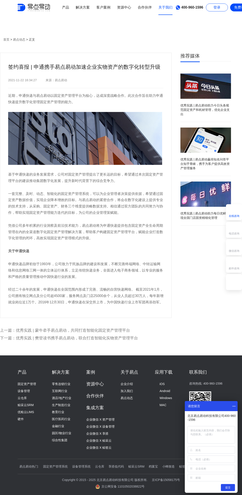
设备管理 (24, 391)
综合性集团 (59, 440)
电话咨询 (234, 229)
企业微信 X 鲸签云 (99, 447)
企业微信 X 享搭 (97, 433)
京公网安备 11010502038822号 (120, 486)
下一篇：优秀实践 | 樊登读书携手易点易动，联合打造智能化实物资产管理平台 (69, 338)
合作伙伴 (95, 395)
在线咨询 (234, 212)
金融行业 (58, 426)
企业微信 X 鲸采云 (99, 440)
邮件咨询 (234, 264)
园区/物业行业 (61, 433)
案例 (90, 372)
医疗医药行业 (61, 419)
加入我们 (127, 391)
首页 (6, 39)
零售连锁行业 (61, 384)
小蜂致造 (168, 466)
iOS (160, 384)
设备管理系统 (81, 466)
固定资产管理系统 (55, 466)
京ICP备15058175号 (166, 480)
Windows (163, 398)
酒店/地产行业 (61, 398)
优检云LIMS (26, 412)
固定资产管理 (27, 384)
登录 (216, 7)
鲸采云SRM (26, 405)
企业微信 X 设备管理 (100, 426)
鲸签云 (183, 466)
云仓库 (22, 398)
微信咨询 (234, 246)
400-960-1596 (189, 7)
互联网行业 (59, 391)
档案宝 (153, 466)
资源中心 (95, 384)
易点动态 (19, 39)
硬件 (21, 419)
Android (162, 391)
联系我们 (198, 372)
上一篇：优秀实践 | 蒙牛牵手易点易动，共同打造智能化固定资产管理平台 (65, 330)
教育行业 (58, 412)
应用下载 (163, 372)
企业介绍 (127, 384)
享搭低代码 (116, 466)
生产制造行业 (61, 405)
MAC (160, 405)
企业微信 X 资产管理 (100, 419)
